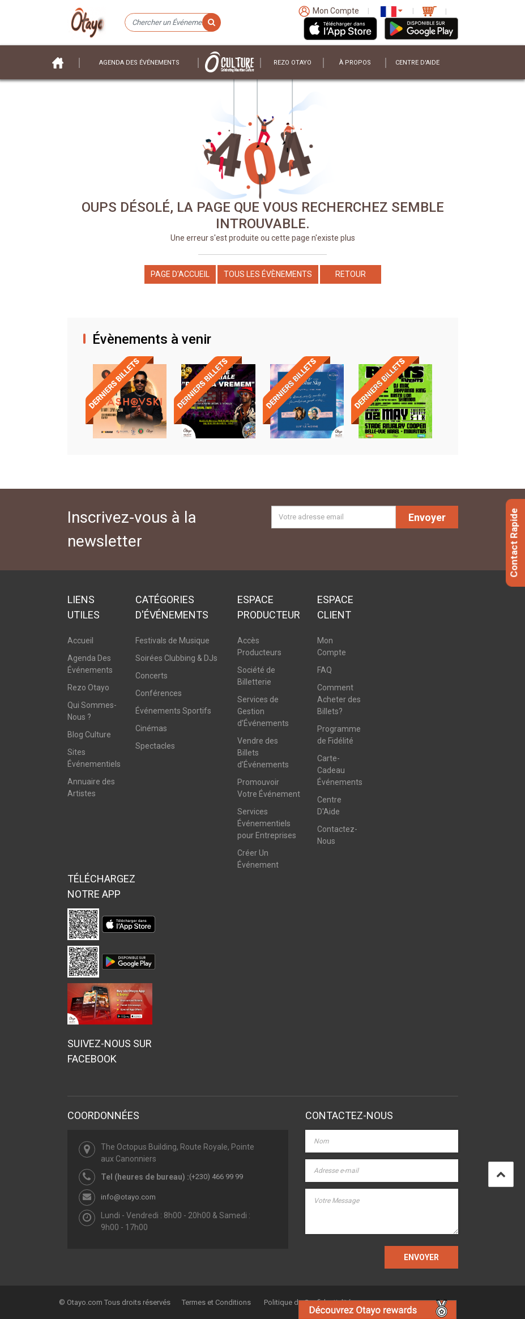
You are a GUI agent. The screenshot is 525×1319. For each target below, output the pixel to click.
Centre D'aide (417, 62)
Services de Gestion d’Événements (263, 711)
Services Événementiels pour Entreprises (266, 823)
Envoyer (427, 517)
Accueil (80, 640)
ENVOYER (421, 1257)
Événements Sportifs (173, 710)
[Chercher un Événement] (172, 22)
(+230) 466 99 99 (216, 1176)
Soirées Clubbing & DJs (176, 658)
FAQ (324, 670)
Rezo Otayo (292, 62)
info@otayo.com (128, 1197)
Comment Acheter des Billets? (339, 699)
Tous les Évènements (268, 274)
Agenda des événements (139, 62)
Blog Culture (89, 734)
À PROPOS (355, 62)
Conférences (158, 693)
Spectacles (155, 745)
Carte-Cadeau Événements (339, 770)
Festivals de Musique (172, 640)
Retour (350, 274)
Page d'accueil (180, 274)
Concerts (151, 675)
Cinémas (151, 728)
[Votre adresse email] (333, 517)
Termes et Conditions (216, 1302)
